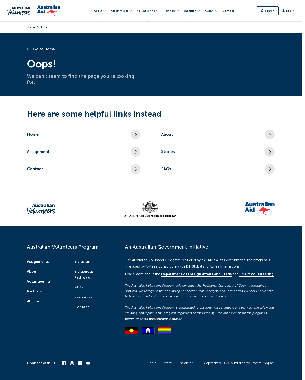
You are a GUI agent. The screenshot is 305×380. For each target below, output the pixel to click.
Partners (34, 291)
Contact (228, 10)
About (32, 271)
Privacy (167, 363)
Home (31, 27)
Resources (83, 297)
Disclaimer (185, 363)
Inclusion (82, 261)
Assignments (38, 261)
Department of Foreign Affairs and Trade (196, 274)
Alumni (33, 301)
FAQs (78, 287)
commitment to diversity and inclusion (153, 319)
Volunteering (38, 281)
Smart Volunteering (256, 274)
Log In (290, 10)
